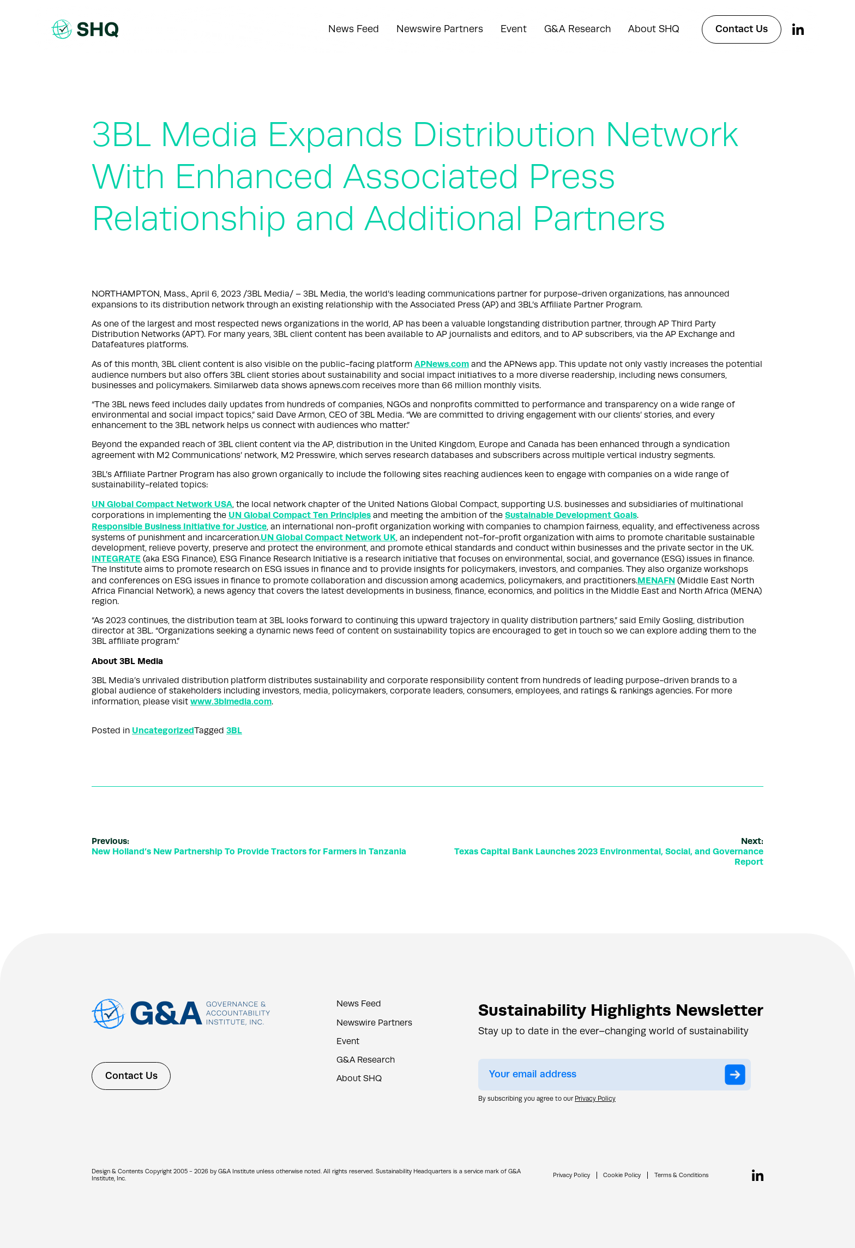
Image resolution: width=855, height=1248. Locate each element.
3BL (234, 730)
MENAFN (656, 580)
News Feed (353, 28)
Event (514, 28)
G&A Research (577, 28)
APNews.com (441, 364)
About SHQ (653, 28)
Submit (737, 1074)
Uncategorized (163, 730)
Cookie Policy (621, 1175)
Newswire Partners (439, 28)
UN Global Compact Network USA (162, 504)
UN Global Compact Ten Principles (299, 515)
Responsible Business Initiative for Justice (179, 526)
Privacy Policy (595, 1098)
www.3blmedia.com (231, 701)
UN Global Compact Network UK (328, 537)
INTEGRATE (116, 558)
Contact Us (741, 28)
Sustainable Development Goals (571, 515)
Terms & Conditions (680, 1175)
